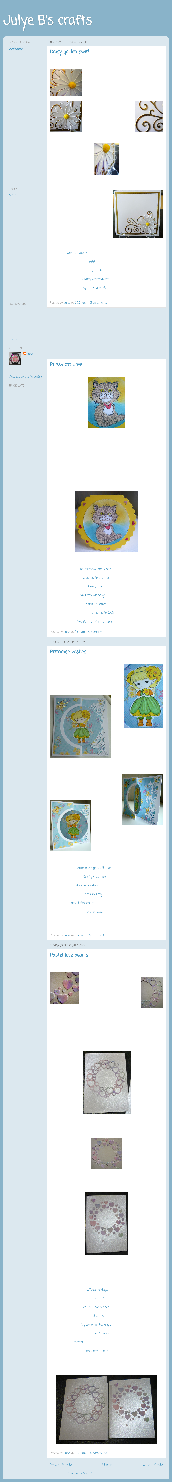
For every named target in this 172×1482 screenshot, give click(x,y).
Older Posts (153, 1465)
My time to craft (94, 288)
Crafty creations (94, 876)
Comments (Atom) (80, 1473)
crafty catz (94, 911)
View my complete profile (25, 377)
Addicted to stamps (96, 577)
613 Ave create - (86, 885)
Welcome (16, 49)
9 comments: (97, 632)
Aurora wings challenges (95, 868)
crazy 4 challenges (81, 903)
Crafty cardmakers (96, 279)
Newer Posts (61, 1465)
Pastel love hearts (69, 955)
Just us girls (102, 1316)
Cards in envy (96, 604)
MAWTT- (79, 1342)
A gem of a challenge (96, 1324)
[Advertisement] (106, 333)
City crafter (96, 270)
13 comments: (98, 303)
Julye (30, 354)
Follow (13, 339)
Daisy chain (96, 586)
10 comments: (98, 1453)
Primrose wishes (68, 652)
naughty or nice (97, 1351)
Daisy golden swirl (69, 52)
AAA (92, 261)
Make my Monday (91, 595)
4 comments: (98, 935)
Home (107, 1465)
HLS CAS (101, 1298)
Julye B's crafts (47, 21)
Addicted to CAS (103, 613)
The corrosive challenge (95, 569)
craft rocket (103, 1333)
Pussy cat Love (66, 364)
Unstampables (77, 253)
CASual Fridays (97, 1289)
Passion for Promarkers (95, 621)
